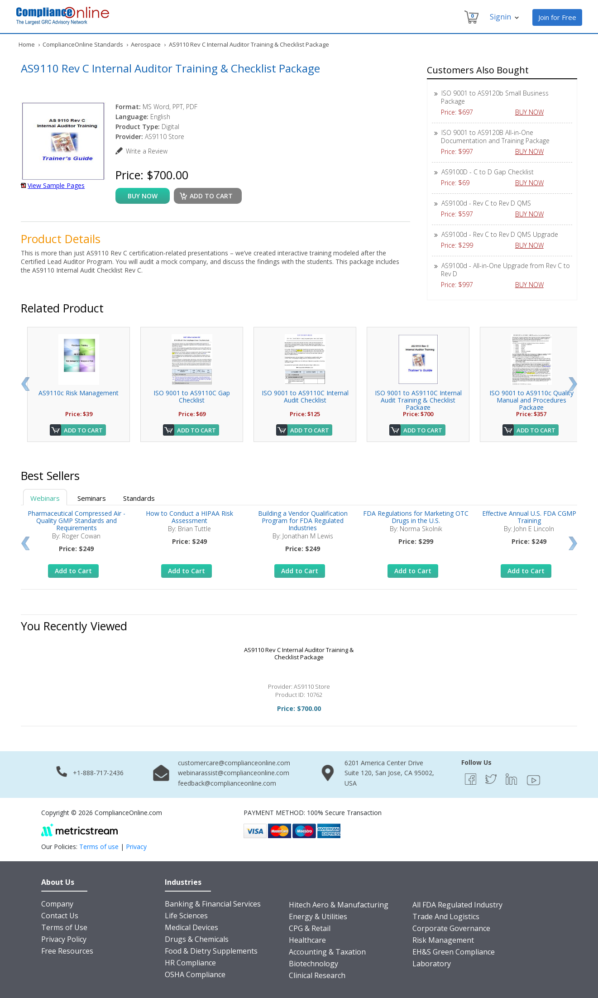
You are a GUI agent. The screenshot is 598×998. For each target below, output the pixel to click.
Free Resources (67, 951)
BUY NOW (533, 112)
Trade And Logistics (445, 916)
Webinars (45, 498)
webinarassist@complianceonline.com (233, 772)
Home (27, 44)
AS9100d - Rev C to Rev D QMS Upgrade (499, 234)
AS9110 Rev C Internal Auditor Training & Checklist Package (299, 653)
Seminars (91, 498)
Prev (25, 384)
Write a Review (146, 151)
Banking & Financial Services (213, 904)
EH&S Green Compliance (453, 952)
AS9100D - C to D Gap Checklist (487, 172)
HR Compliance (190, 963)
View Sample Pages (56, 185)
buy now (143, 196)
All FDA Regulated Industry (457, 905)
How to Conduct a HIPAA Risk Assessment (189, 517)
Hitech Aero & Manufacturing (338, 905)
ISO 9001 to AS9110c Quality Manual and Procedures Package (531, 400)
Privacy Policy (63, 939)
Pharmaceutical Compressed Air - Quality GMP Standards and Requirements (76, 520)
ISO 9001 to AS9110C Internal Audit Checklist (305, 396)
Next (573, 384)
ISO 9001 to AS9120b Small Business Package (495, 97)
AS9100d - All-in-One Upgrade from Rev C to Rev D (505, 269)
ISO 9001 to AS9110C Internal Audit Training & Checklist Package (418, 400)
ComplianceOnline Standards (83, 44)
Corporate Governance (451, 928)
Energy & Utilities (318, 916)
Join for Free (557, 17)
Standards (139, 498)
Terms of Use (64, 927)
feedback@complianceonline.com (227, 783)
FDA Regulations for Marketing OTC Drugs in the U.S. (416, 517)
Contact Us (59, 916)
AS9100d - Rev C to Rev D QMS (486, 203)
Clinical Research (317, 975)
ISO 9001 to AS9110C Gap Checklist (191, 396)
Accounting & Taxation (327, 952)
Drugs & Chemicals (197, 939)
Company (57, 904)
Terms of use (99, 846)
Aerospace (146, 44)
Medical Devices (191, 927)
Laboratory (431, 964)
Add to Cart (83, 430)
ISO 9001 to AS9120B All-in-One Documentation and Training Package (495, 136)
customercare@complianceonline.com (234, 762)
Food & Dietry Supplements (211, 951)
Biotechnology (313, 964)
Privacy (136, 846)
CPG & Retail (309, 928)
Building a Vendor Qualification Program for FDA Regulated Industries (303, 520)
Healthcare (307, 940)
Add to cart (211, 196)
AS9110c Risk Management (78, 393)
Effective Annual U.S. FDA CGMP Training (529, 517)
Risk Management (443, 940)
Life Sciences (186, 916)
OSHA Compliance (195, 974)
